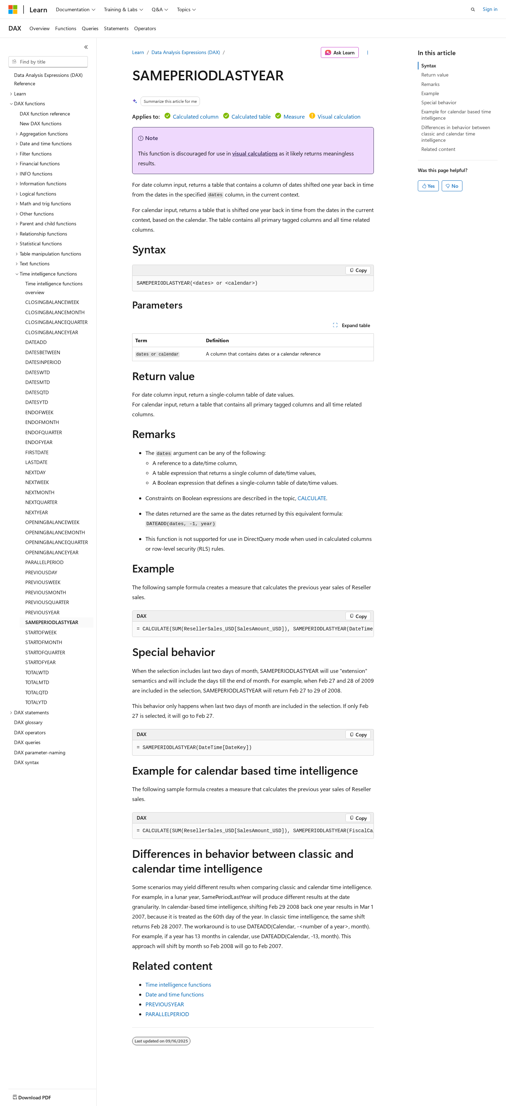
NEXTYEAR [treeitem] (36, 512)
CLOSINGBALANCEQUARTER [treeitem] (56, 322)
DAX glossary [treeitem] (28, 722)
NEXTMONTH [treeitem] (39, 492)
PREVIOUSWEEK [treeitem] (42, 582)
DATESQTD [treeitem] (37, 392)
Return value (434, 74)
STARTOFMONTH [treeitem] (43, 642)
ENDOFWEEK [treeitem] (39, 412)
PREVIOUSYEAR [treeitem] (42, 612)
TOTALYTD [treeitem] (36, 702)
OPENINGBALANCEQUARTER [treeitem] (56, 542)
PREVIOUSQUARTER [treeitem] (47, 602)
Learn (138, 52)
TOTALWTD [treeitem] (37, 672)
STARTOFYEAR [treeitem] (40, 662)
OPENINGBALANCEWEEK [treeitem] (52, 522)
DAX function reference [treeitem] (45, 113)
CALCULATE (312, 498)
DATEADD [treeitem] (36, 342)
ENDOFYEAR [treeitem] (38, 442)
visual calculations (255, 153)
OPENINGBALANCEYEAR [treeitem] (51, 552)
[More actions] (368, 52)
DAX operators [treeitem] (30, 732)
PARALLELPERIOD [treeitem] (44, 562)
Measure (294, 116)
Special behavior (438, 102)
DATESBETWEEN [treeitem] (42, 352)
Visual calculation (339, 116)
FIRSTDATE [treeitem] (36, 452)
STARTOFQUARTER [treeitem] (45, 652)
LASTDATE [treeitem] (36, 462)
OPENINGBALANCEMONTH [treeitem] (55, 532)
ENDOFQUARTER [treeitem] (43, 432)
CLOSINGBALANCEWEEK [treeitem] (52, 302)
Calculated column (196, 116)
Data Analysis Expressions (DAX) (185, 52)
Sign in (490, 9)
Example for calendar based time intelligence (456, 114)
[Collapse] (86, 47)
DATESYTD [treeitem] (36, 402)
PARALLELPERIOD (167, 1014)
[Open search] (473, 9)
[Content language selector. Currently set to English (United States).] (40, 1095)
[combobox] (48, 61)
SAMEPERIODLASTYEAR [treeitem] (51, 622)
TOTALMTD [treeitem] (37, 682)
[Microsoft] (13, 9)
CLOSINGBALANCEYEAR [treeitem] (51, 332)
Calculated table (251, 116)
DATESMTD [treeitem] (37, 382)
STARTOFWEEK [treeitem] (41, 632)
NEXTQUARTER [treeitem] (41, 502)
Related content (438, 149)
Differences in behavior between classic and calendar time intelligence (455, 133)
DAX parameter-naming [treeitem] (39, 752)
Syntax (428, 65)
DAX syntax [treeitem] (26, 762)
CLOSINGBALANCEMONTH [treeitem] (55, 312)
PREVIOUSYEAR (164, 1004)
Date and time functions (174, 994)
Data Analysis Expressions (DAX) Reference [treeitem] (48, 79)
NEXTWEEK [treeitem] (37, 482)
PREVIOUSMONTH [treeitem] (45, 592)
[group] (253, 629)
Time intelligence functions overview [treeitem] (54, 288)
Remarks (430, 84)
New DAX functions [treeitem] (40, 123)
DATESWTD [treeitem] (37, 372)
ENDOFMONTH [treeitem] (42, 422)
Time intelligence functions (178, 984)
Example (430, 93)
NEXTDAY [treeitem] (35, 472)
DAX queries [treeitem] (27, 742)
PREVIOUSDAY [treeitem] (41, 572)
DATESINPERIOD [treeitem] (43, 362)
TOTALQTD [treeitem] (36, 692)
